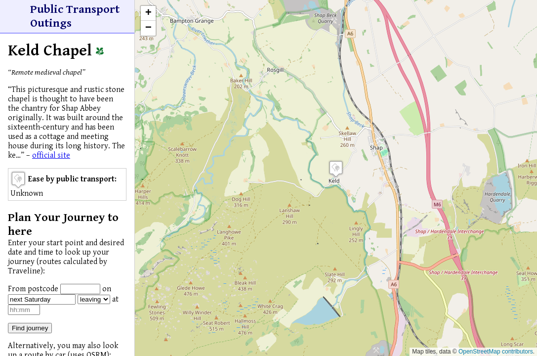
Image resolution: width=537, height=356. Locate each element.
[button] (336, 169)
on (106, 289)
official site (51, 155)
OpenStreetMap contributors (495, 351)
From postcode (33, 289)
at (115, 299)
